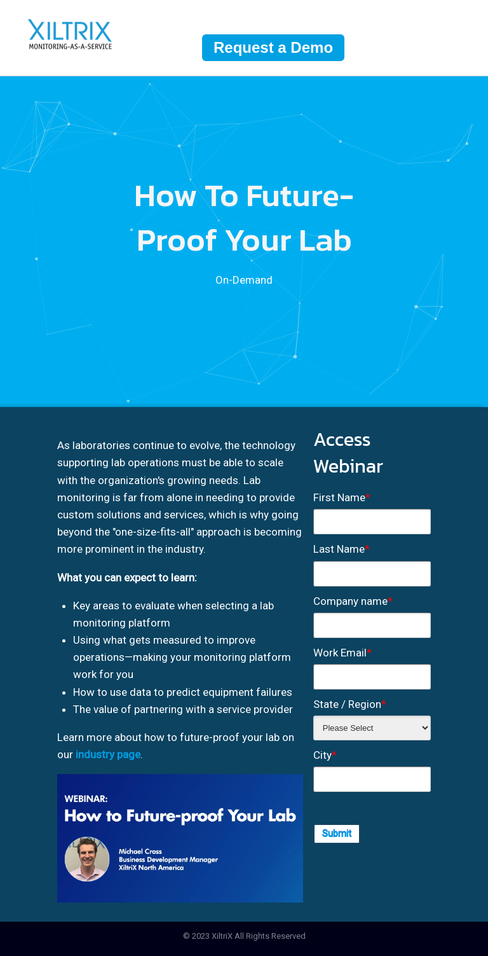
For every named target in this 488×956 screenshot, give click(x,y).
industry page (108, 754)
